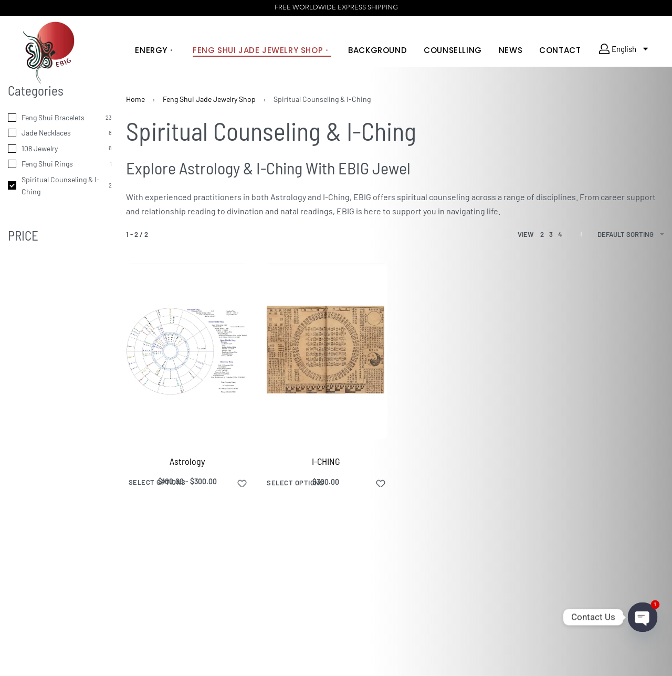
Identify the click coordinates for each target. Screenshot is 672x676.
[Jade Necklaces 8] (60, 133)
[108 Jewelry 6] (60, 148)
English (619, 49)
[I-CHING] (326, 351)
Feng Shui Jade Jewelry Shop (209, 99)
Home (135, 99)
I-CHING (326, 461)
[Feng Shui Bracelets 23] (60, 117)
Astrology (187, 461)
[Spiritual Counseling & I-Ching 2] (60, 186)
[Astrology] (187, 351)
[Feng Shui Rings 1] (60, 164)
